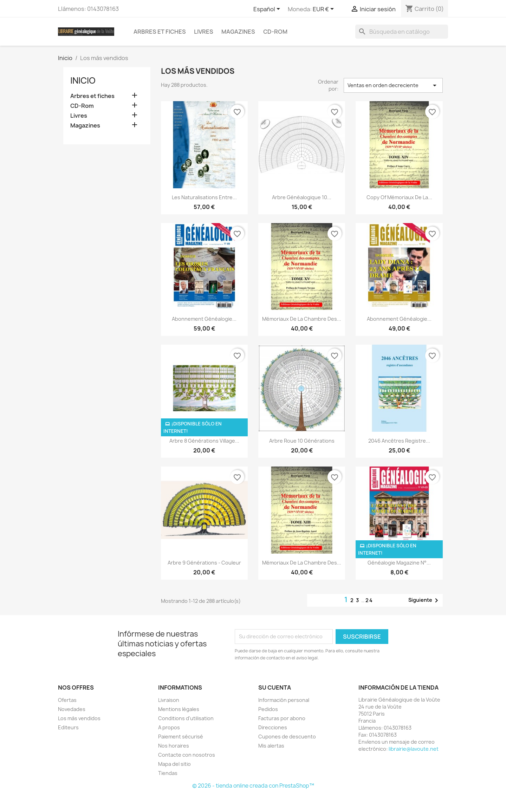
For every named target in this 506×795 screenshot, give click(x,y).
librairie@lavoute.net (414, 748)
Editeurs (68, 727)
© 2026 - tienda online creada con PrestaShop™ (253, 785)
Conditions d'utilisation (186, 718)
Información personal (283, 700)
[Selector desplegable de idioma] (268, 9)
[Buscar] (401, 32)
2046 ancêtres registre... (399, 440)
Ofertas (67, 700)
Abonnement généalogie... (399, 318)
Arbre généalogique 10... (301, 197)
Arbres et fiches (160, 31)
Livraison (168, 700)
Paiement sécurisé (180, 736)
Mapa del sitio (174, 764)
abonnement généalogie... (204, 318)
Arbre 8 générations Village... (204, 440)
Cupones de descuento (287, 736)
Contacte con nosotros (186, 754)
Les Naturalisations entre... (204, 197)
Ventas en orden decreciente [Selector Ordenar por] (393, 85)
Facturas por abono (281, 718)
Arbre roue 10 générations (302, 440)
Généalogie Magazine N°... (399, 562)
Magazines (238, 31)
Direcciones (272, 727)
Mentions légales (178, 709)
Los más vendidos (79, 718)
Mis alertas (271, 745)
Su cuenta (274, 687)
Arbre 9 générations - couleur (204, 562)
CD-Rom (275, 31)
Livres (203, 31)
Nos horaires (173, 745)
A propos (169, 727)
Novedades (71, 709)
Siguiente (424, 600)
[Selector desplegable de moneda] (324, 9)
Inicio (83, 80)
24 (369, 600)
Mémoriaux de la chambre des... (301, 318)
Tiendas (167, 773)
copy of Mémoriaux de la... (399, 197)
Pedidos (268, 709)
